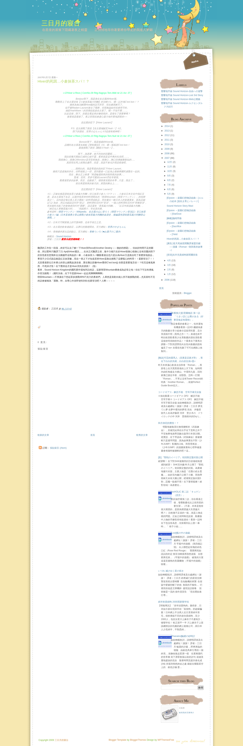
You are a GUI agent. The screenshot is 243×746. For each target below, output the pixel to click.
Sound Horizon (63, 236)
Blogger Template (117, 740)
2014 (167, 126)
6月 (169, 189)
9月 (169, 175)
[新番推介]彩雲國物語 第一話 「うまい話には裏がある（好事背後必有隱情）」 (187, 316)
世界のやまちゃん (117, 227)
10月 (169, 171)
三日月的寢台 (60, 23)
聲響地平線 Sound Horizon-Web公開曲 (180, 99)
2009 (167, 149)
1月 (169, 274)
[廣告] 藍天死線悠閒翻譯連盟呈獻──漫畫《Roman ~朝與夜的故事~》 (185, 247)
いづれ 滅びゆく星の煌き (171, 571)
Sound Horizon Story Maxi (180, 206)
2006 (167, 280)
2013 (167, 130)
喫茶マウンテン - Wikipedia (72, 211)
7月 (169, 184)
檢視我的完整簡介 (186, 713)
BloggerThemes (137, 740)
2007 (167, 158)
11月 (169, 166)
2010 (167, 144)
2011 (167, 139)
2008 (167, 153)
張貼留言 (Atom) (58, 448)
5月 (169, 194)
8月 (169, 180)
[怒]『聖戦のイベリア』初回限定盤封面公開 (180, 457)
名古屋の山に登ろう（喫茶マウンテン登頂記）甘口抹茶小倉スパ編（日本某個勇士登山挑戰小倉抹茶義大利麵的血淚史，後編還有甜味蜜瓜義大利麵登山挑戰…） (96, 214)
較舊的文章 (142, 435)
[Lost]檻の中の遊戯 (180, 533)
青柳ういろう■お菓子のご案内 (104, 231)
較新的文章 (43, 435)
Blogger (188, 293)
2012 (167, 135)
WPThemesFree (166, 740)
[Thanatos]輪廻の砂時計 (183, 636)
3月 (169, 265)
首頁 (92, 435)
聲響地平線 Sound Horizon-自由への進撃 (182, 91)
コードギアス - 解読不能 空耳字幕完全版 (179, 392)
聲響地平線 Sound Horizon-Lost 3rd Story (182, 95)
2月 (169, 269)
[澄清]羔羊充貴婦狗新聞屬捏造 (182, 254)
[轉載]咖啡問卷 (174, 218)
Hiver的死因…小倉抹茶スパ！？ (63, 81)
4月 (169, 260)
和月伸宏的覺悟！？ (168, 423)
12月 (169, 162)
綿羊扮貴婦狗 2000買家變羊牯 (173, 601)
